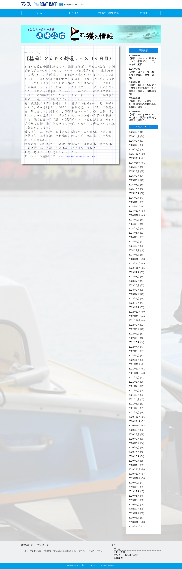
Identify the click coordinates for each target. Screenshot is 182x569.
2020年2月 (134, 461)
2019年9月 (134, 482)
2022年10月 (135, 320)
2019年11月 (135, 474)
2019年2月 (134, 513)
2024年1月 (134, 254)
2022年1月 (134, 360)
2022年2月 (134, 355)
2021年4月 (134, 399)
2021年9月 (134, 377)
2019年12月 (135, 469)
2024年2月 (134, 250)
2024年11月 (135, 211)
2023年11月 (135, 263)
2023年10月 (135, 268)
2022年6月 (134, 338)
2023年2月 (134, 303)
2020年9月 (134, 430)
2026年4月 (134, 136)
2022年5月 (134, 342)
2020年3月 (134, 456)
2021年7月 (134, 386)
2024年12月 (135, 206)
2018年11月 (135, 526)
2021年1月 (134, 412)
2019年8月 (134, 487)
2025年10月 (135, 163)
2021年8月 (134, 382)
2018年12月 (135, 522)
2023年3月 (134, 298)
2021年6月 (134, 390)
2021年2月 (134, 408)
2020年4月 (134, 452)
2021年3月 (134, 403)
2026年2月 (134, 145)
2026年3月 (134, 141)
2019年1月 (134, 517)
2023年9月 (134, 272)
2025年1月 (134, 202)
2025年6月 (134, 180)
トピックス (74, 13)
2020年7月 (134, 439)
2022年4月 (134, 347)
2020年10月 (135, 425)
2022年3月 (134, 351)
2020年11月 (135, 421)
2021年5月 (134, 395)
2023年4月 (134, 294)
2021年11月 (135, 368)
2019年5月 (134, 500)
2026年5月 (134, 132)
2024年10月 (135, 215)
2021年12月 (135, 364)
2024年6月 (134, 233)
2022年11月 (135, 316)
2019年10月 (135, 478)
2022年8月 (134, 329)
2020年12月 (135, 417)
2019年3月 (134, 509)
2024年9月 (134, 219)
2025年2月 (134, 198)
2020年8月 (134, 434)
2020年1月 (134, 465)
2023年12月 (135, 259)
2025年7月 (134, 176)
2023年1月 (134, 307)
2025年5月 (134, 184)
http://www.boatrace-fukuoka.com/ (77, 156)
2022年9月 (134, 325)
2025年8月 (134, 171)
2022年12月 (135, 312)
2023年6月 (134, 285)
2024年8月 (134, 224)
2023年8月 (134, 276)
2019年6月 (134, 496)
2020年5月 (134, 447)
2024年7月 (134, 228)
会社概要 (143, 13)
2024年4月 (134, 241)
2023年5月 (134, 290)
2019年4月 (134, 504)
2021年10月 (135, 373)
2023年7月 (134, 281)
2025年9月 (134, 167)
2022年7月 (134, 333)
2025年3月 (134, 193)
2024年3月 (134, 246)
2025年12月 (135, 154)
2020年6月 (134, 443)
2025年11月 (135, 158)
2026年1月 (134, 149)
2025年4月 (134, 189)
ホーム (39, 13)
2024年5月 (134, 237)
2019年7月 (134, 491)
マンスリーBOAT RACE (108, 13)
